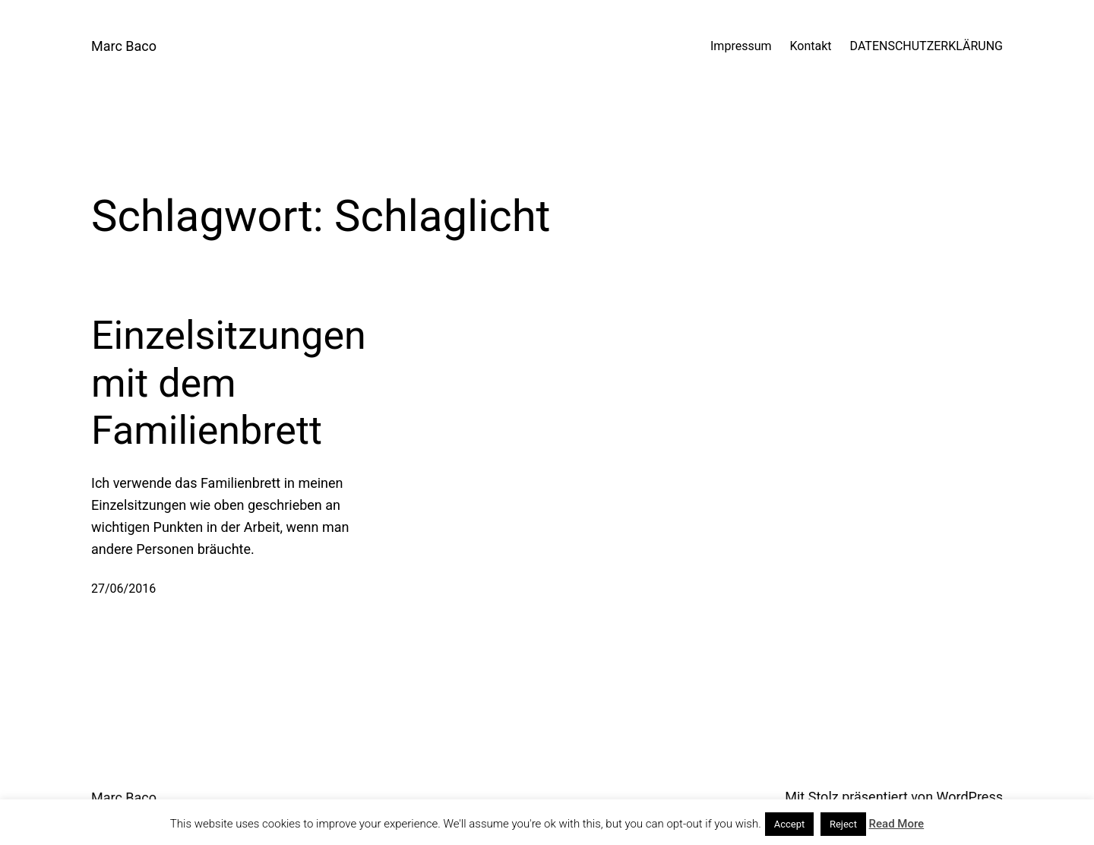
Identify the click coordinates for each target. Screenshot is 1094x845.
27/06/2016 (123, 588)
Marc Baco (124, 46)
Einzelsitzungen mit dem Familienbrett (228, 383)
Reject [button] (843, 824)
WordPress (970, 797)
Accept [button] (789, 824)
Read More (897, 824)
